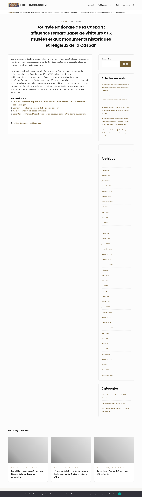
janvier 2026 (106, 180)
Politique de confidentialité (108, 5)
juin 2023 (105, 338)
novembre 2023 (107, 317)
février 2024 (106, 301)
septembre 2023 (107, 328)
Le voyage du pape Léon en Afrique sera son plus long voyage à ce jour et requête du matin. (115, 110)
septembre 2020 (107, 375)
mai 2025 (105, 223)
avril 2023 (105, 349)
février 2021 (105, 370)
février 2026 (106, 175)
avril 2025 (105, 228)
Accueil (91, 5)
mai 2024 (105, 286)
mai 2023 (105, 343)
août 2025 (105, 207)
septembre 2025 (107, 201)
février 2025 (106, 238)
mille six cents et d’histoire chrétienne (30, 111)
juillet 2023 (105, 333)
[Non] (140, 494)
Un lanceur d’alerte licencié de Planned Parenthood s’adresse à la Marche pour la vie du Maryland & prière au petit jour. (115, 121)
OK (120, 494)
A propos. (126, 5)
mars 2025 (105, 233)
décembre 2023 (107, 312)
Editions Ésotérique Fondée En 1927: (27, 123)
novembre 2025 (107, 191)
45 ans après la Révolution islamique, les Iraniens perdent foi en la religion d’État (71, 474)
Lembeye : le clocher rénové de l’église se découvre (37, 108)
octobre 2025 (106, 196)
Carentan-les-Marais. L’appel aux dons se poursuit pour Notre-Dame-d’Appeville (49, 114)
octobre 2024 (106, 259)
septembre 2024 (107, 265)
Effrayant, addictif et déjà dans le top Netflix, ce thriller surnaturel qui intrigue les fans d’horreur (116, 133)
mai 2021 (104, 364)
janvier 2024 (106, 307)
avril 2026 (105, 165)
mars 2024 (105, 296)
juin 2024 (105, 280)
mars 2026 (105, 170)
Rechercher (106, 59)
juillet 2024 (105, 275)
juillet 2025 (105, 212)
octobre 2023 (106, 322)
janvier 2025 (106, 244)
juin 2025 (105, 217)
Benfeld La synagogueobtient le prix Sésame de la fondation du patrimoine (27, 474)
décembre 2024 (107, 249)
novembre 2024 (107, 254)
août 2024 (105, 270)
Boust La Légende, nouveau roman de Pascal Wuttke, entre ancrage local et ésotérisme (114, 99)
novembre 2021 (107, 359)
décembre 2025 (107, 186)
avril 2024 (105, 291)
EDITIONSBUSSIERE (34, 5)
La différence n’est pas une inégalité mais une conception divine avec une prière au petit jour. (115, 87)
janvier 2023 (106, 354)
